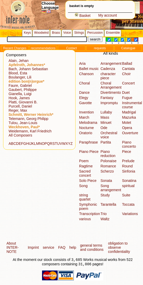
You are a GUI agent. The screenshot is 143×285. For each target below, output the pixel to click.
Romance (108, 166)
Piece (126, 151)
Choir (126, 74)
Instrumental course (132, 105)
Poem (84, 161)
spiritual (128, 186)
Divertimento (110, 92)
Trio (103, 214)
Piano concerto (129, 144)
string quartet (85, 197)
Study (105, 195)
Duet (126, 92)
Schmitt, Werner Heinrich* (31, 114)
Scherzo (107, 171)
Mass (104, 117)
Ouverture (130, 133)
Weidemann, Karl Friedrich (30, 131)
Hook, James (19, 98)
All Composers (20, 135)
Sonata (106, 181)
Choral (84, 83)
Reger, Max (18, 110)
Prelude (128, 161)
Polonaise (108, 161)
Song (83, 186)
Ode (103, 128)
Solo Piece (88, 181)
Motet (126, 122)
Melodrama (88, 122)
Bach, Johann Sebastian (28, 69)
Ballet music (89, 69)
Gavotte (85, 103)
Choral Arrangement (110, 85)
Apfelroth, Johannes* (27, 65)
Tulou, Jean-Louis (23, 123)
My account (107, 15)
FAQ (61, 247)
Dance (84, 92)
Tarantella (108, 204)
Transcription (89, 214)
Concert (128, 83)
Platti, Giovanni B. (23, 102)
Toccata (128, 204)
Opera (127, 128)
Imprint (33, 247)
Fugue (127, 98)
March (84, 117)
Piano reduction (107, 153)
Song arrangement (110, 188)
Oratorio (85, 133)
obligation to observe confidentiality (119, 247)
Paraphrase (88, 142)
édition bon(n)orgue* (26, 81)
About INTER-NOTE (12, 247)
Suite (126, 195)
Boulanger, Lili (20, 77)
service (48, 247)
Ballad (127, 63)
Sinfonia (128, 171)
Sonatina (129, 181)
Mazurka (129, 117)
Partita (105, 142)
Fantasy (106, 98)
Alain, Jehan (19, 61)
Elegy (83, 98)
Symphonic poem (88, 206)
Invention (86, 112)
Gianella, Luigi (20, 94)
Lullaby (106, 112)
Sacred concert (85, 173)
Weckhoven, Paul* (24, 127)
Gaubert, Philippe (23, 90)
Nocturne (86, 128)
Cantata (128, 69)
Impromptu (109, 103)
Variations (130, 214)
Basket (82, 15)
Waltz (104, 219)
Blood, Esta (18, 73)
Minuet (105, 122)
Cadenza (107, 69)
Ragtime (86, 166)
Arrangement (110, 63)
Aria (82, 63)
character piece (107, 76)
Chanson (86, 74)
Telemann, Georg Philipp (28, 119)
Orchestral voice (108, 135)
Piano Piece (89, 151)
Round (127, 166)
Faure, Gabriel (20, 85)
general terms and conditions (92, 247)
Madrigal (129, 112)
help (72, 247)
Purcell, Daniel (20, 106)
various (85, 219)
